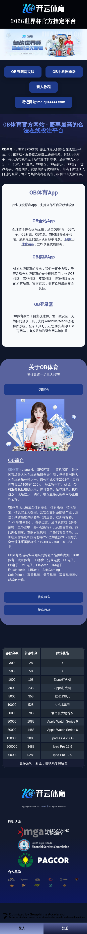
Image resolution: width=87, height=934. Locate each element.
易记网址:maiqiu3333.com (43, 102)
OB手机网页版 (64, 72)
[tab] (43, 389)
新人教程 (43, 87)
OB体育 (13, 469)
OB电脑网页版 (23, 72)
